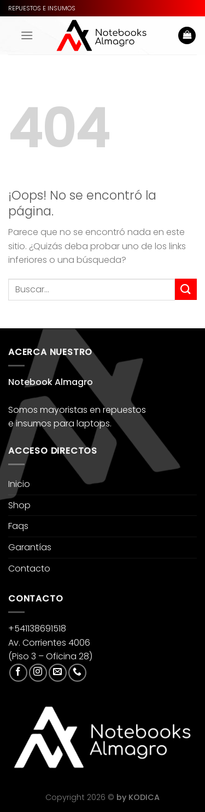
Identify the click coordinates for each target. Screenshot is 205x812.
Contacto (29, 568)
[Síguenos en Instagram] (38, 673)
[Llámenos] (77, 673)
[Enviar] (186, 289)
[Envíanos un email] (58, 673)
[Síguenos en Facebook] (18, 673)
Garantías (29, 547)
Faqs (18, 526)
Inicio (19, 484)
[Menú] (26, 35)
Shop (19, 505)
